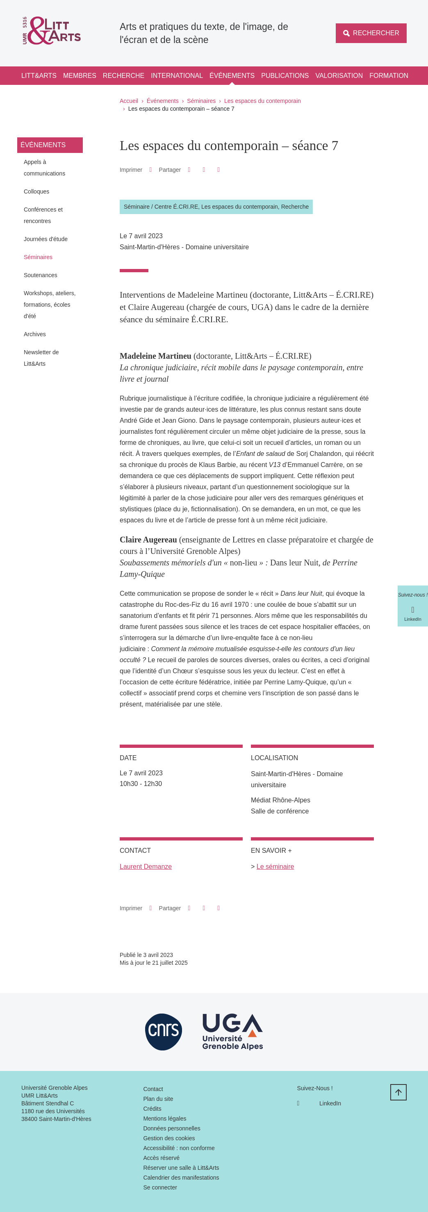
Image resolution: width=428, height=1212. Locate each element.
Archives (35, 334)
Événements (232, 75)
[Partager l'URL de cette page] (218, 170)
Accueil (129, 101)
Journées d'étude (46, 239)
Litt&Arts (39, 75)
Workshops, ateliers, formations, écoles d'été (50, 304)
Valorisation (339, 75)
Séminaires (201, 101)
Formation (388, 75)
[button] (189, 169)
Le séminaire (275, 866)
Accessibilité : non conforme (178, 1148)
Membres (79, 75)
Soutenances (40, 275)
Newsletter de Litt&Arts (41, 358)
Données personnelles (171, 1128)
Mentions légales (164, 1118)
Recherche (123, 75)
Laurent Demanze (146, 866)
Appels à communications (44, 168)
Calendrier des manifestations (181, 1177)
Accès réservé (161, 1158)
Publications (285, 75)
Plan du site (158, 1099)
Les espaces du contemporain (262, 101)
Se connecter (160, 1187)
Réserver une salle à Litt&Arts (181, 1167)
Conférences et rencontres (43, 215)
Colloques (36, 191)
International (177, 75)
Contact (153, 1089)
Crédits (152, 1108)
